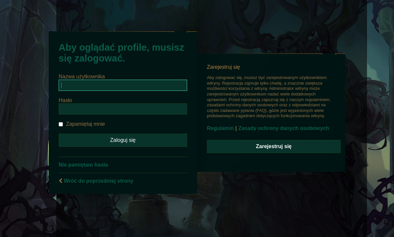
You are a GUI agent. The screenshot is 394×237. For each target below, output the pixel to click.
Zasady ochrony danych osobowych (283, 128)
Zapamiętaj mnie (82, 124)
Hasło (65, 100)
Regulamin (220, 128)
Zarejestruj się (274, 146)
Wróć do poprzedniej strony (98, 181)
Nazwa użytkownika (82, 76)
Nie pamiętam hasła (83, 165)
